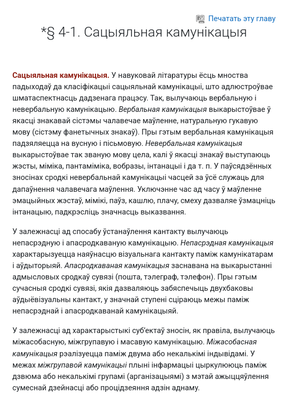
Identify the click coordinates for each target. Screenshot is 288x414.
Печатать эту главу (236, 18)
